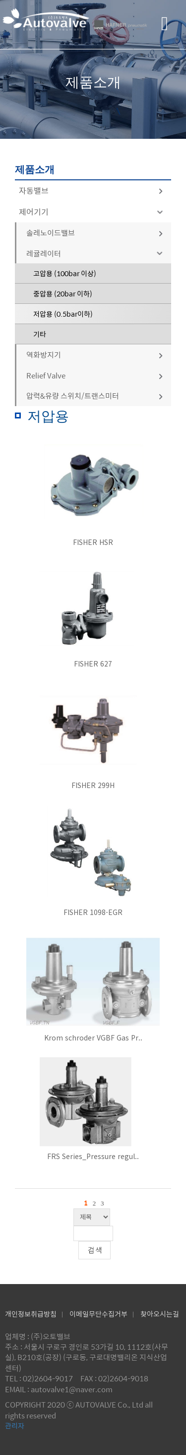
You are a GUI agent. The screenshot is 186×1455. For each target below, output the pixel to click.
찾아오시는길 (159, 1313)
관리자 (14, 1425)
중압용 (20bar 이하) (62, 293)
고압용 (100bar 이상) (64, 273)
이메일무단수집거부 (98, 1313)
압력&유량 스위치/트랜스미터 (95, 395)
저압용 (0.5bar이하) (63, 313)
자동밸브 (91, 190)
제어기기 (92, 212)
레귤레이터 (96, 253)
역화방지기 (95, 354)
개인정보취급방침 (31, 1313)
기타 (39, 334)
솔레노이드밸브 (95, 232)
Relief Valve (95, 375)
